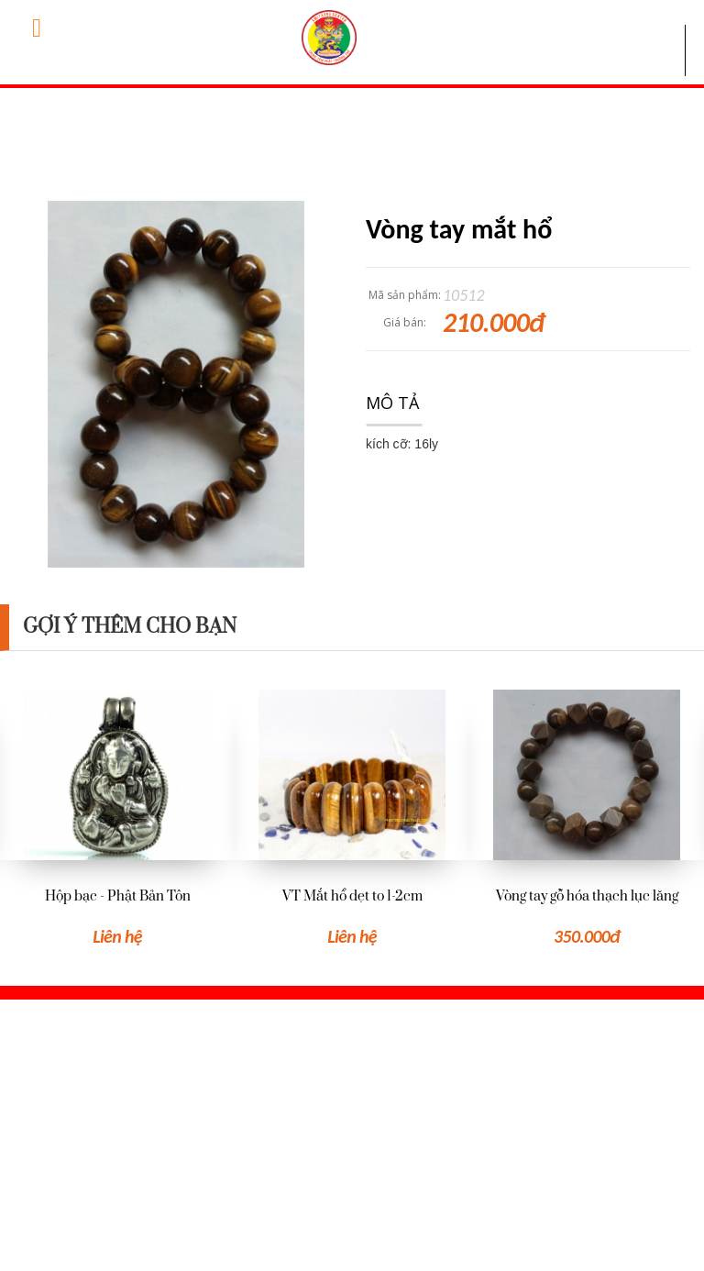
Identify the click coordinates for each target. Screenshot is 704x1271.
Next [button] (695, 785)
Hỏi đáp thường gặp (372, 1111)
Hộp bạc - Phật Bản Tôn (118, 896)
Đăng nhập (579, 1111)
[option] (117, 819)
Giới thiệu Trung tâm (374, 1081)
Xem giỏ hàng (586, 1081)
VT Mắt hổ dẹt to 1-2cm (352, 896)
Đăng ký (569, 1142)
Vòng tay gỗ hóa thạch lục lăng (587, 896)
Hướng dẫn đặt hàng (375, 1142)
